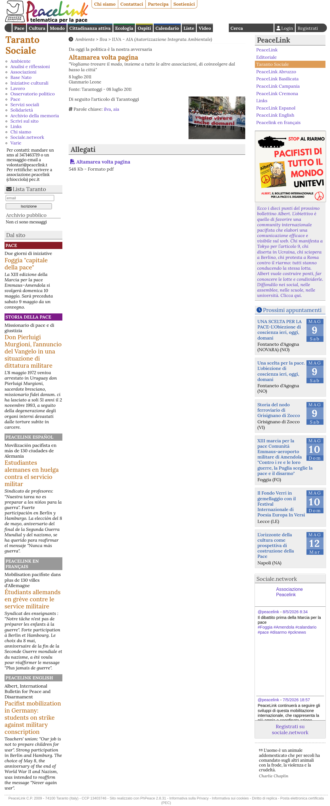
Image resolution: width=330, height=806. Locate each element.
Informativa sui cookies (230, 798)
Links (16, 126)
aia (116, 109)
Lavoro (17, 88)
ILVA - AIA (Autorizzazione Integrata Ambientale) (162, 39)
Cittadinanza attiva (90, 28)
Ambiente (20, 61)
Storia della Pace (28, 317)
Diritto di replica (264, 798)
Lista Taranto (29, 189)
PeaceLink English (29, 678)
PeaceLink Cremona (277, 93)
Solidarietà (21, 110)
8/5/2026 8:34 (295, 612)
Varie (15, 143)
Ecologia (124, 28)
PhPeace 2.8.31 (153, 798)
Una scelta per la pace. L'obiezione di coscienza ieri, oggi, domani (281, 371)
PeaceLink (273, 40)
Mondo (57, 28)
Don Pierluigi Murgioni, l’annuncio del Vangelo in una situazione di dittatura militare (33, 351)
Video (205, 28)
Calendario (167, 28)
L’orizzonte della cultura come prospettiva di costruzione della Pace (275, 545)
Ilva (103, 39)
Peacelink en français (22, 563)
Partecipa (158, 4)
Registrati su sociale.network (290, 729)
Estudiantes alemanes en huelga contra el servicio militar (32, 473)
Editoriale (266, 57)
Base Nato (20, 77)
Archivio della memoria (34, 115)
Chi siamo (105, 4)
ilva (107, 109)
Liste (188, 28)
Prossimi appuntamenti (292, 310)
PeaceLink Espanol (275, 107)
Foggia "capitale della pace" (26, 263)
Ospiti (144, 28)
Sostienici (184, 4)
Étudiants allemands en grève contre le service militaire (33, 599)
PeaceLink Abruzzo (276, 71)
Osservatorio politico (32, 94)
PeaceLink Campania (278, 86)
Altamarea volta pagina (103, 161)
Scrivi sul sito (24, 121)
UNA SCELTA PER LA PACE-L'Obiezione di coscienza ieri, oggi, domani (279, 330)
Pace (19, 28)
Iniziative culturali (29, 83)
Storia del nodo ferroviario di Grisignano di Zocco (278, 410)
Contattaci (131, 4)
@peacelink (268, 612)
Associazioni (23, 72)
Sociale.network (27, 137)
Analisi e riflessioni (30, 66)
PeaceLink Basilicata (277, 78)
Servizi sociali (24, 104)
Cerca (236, 28)
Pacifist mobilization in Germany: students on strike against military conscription (33, 718)
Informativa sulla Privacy (189, 798)
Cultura (37, 28)
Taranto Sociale (22, 45)
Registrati (308, 28)
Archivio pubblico (26, 215)
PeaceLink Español (29, 437)
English (221, 28)
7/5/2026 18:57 (296, 700)
